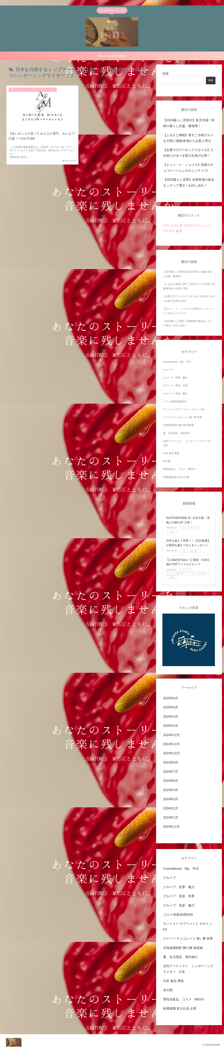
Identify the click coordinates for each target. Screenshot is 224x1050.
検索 (165, 73)
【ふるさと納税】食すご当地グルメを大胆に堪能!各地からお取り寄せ (188, 137)
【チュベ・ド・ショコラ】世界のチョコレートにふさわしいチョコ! (188, 167)
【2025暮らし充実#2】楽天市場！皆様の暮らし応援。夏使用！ (189, 123)
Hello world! (170, 225)
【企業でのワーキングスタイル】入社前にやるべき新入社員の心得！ (188, 152)
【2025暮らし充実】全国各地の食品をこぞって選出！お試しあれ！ (188, 182)
